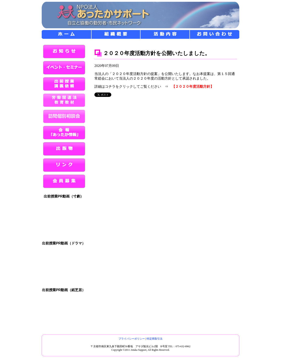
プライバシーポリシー (132, 338)
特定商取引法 (154, 338)
